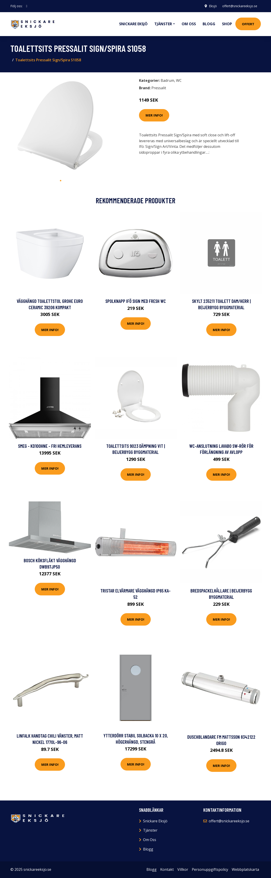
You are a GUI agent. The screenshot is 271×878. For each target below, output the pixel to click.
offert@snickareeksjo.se (239, 6)
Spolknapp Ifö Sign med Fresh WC (135, 301)
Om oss (189, 23)
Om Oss (149, 839)
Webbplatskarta (245, 869)
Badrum (167, 80)
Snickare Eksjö (133, 23)
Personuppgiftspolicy (210, 869)
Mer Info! (154, 115)
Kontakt (167, 869)
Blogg (209, 23)
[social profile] (26, 6)
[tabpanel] (60, 126)
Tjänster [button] (163, 23)
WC (179, 80)
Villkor (182, 869)
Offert (248, 24)
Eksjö (213, 6)
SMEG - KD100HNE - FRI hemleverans (49, 446)
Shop (227, 23)
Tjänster (150, 830)
